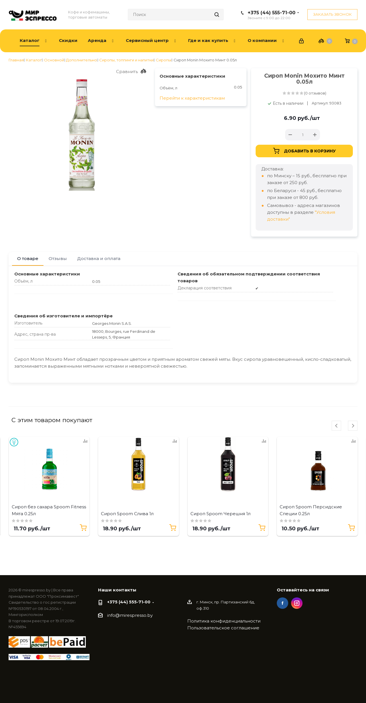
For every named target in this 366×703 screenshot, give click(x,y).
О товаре (27, 258)
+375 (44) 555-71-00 (271, 12)
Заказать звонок (332, 14)
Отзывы (58, 258)
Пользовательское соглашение (223, 628)
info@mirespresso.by (130, 615)
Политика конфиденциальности (223, 621)
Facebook (282, 603)
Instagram (297, 603)
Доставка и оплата (98, 258)
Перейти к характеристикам (192, 98)
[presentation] (336, 426)
